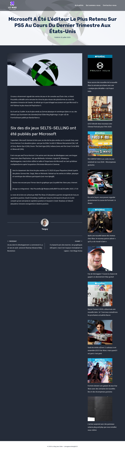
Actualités (79, 5)
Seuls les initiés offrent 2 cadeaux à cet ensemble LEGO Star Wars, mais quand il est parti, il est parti (102, 350)
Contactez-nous (110, 5)
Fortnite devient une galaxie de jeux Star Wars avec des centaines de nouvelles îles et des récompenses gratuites (102, 389)
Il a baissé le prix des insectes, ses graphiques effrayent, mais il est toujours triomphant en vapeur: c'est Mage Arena (64, 246)
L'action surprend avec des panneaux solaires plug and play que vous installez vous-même (102, 427)
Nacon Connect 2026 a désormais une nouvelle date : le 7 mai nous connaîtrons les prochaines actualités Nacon (103, 312)
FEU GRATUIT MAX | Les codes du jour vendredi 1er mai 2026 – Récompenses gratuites (102, 162)
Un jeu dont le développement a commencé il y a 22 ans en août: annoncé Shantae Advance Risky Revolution (25, 246)
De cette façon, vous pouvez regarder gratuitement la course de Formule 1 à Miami (102, 200)
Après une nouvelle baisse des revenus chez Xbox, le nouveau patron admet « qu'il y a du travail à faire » (102, 239)
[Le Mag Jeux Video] (12, 5)
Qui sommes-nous (93, 5)
